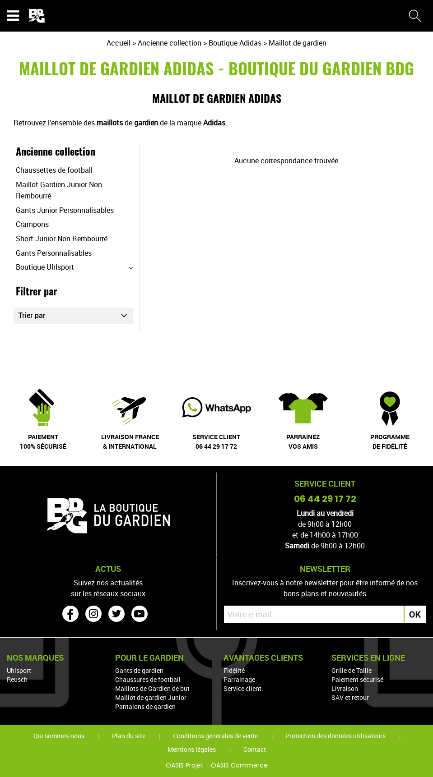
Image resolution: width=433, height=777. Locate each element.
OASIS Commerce (239, 765)
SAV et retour (350, 697)
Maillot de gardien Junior (150, 697)
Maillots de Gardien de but (152, 688)
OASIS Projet (185, 765)
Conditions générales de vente (215, 735)
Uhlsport (19, 670)
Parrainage (239, 679)
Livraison (344, 688)
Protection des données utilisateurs (335, 735)
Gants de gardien (139, 670)
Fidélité (234, 670)
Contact (254, 749)
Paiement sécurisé (357, 679)
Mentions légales (192, 749)
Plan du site (128, 735)
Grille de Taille (351, 670)
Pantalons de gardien (145, 706)
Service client (242, 688)
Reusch (17, 679)
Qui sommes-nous (58, 735)
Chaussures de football (148, 679)
